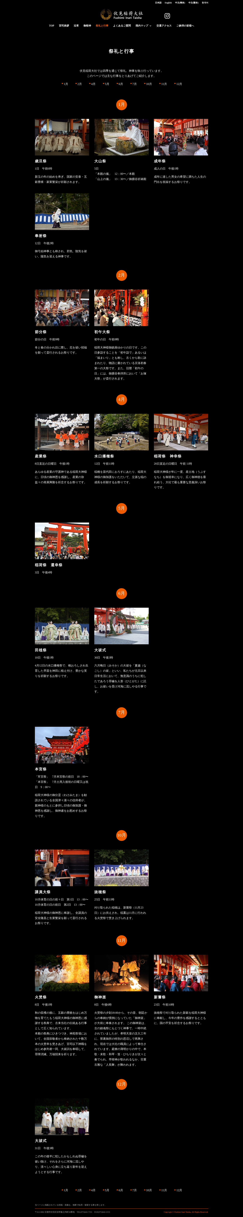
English (168, 3)
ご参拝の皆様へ (185, 26)
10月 (149, 83)
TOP (51, 26)
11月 (164, 83)
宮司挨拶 (64, 26)
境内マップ (142, 26)
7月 (134, 83)
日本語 (158, 3)
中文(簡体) (180, 3)
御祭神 (87, 26)
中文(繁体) (193, 3)
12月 (179, 83)
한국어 (205, 3)
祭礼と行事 (102, 26)
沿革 (76, 26)
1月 (66, 83)
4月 (93, 83)
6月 (121, 83)
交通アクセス (164, 26)
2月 (80, 83)
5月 (107, 83)
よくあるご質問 (122, 26)
